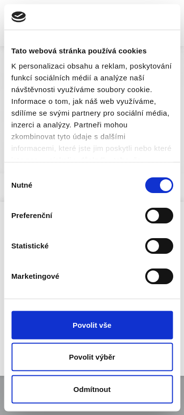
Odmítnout (92, 389)
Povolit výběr (92, 357)
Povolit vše (92, 324)
